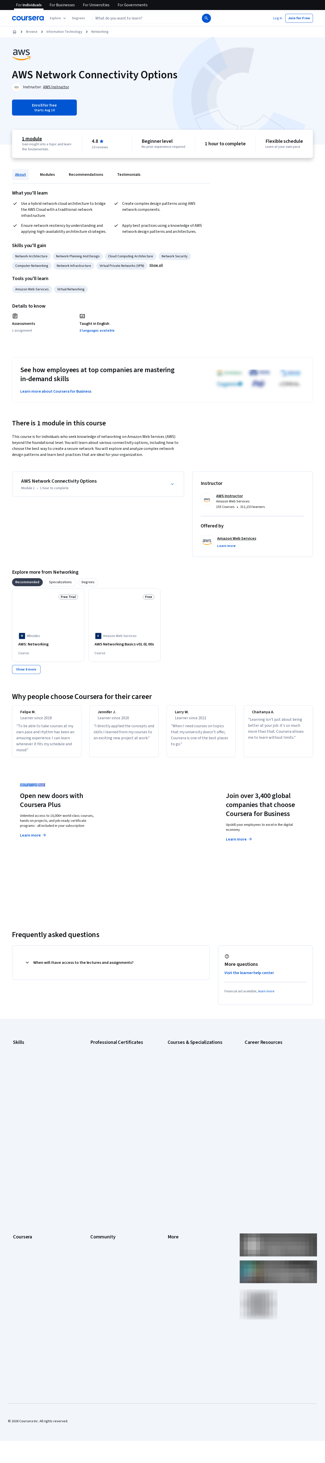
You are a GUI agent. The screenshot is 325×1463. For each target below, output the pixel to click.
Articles (173, 1210)
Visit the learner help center (249, 980)
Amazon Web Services (32, 289)
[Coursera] (28, 18)
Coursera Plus (23, 1195)
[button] (78, 18)
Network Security (175, 256)
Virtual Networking (71, 289)
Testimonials (128, 174)
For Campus (22, 1240)
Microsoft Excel (24, 1101)
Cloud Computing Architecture (130, 256)
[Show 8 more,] (26, 672)
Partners (96, 1165)
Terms (172, 1173)
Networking (100, 31)
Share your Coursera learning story (39, 1270)
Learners (97, 1158)
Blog (93, 1180)
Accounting (21, 1056)
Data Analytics (23, 1078)
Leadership (21, 1173)
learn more (266, 999)
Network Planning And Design (78, 256)
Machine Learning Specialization (191, 1108)
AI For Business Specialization (190, 1063)
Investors (175, 1165)
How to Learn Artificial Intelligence (270, 1113)
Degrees (19, 1218)
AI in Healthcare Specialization (190, 1078)
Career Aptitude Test (260, 1056)
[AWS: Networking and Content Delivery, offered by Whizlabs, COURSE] (277, 647)
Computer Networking (31, 265)
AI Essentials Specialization (188, 1056)
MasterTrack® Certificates (32, 1210)
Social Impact (23, 1255)
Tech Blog (97, 1195)
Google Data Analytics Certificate (115, 1071)
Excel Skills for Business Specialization (196, 1093)
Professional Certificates (32, 1203)
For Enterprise (24, 1225)
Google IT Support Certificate (112, 1078)
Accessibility (177, 1195)
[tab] (27, 582)
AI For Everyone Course (185, 1071)
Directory (175, 1218)
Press (172, 1158)
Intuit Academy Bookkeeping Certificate (120, 1123)
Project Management (28, 1108)
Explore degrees (140, 838)
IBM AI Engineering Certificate (112, 1101)
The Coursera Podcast (107, 1188)
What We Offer (24, 1165)
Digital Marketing (25, 1086)
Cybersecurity (23, 1071)
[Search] (206, 18)
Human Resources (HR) (30, 1093)
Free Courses (23, 1263)
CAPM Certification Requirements (269, 1063)
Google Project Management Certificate (120, 1086)
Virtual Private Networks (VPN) (122, 265)
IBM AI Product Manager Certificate (116, 1108)
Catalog (19, 1188)
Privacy (173, 1180)
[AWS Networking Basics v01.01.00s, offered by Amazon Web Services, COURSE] (124, 644)
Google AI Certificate (106, 1056)
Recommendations (86, 174)
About (20, 174)
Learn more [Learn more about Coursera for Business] (239, 847)
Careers (19, 1180)
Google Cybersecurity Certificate (115, 1063)
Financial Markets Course (186, 1101)
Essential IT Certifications (264, 1091)
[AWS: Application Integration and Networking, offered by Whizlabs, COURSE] (201, 647)
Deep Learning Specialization (189, 1086)
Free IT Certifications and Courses (270, 1098)
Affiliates (174, 1225)
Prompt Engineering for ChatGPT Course (198, 1116)
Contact (173, 1203)
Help (171, 1188)
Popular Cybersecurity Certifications (272, 1128)
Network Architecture (31, 256)
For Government (25, 1233)
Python (18, 1116)
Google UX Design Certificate (112, 1093)
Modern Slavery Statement (188, 1233)
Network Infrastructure (74, 265)
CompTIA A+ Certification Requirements (274, 1071)
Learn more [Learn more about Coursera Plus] (33, 843)
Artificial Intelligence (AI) (31, 1063)
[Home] (14, 31)
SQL (16, 1123)
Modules (47, 174)
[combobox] (141, 18)
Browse (32, 31)
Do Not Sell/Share (181, 1240)
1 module (32, 138)
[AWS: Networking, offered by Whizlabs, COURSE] (48, 644)
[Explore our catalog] (58, 18)
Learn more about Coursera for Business (55, 391)
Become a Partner (26, 1248)
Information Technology (64, 31)
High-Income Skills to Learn (265, 1106)
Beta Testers (100, 1173)
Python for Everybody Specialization (195, 1123)
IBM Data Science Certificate (111, 1116)
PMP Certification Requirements (268, 1121)
